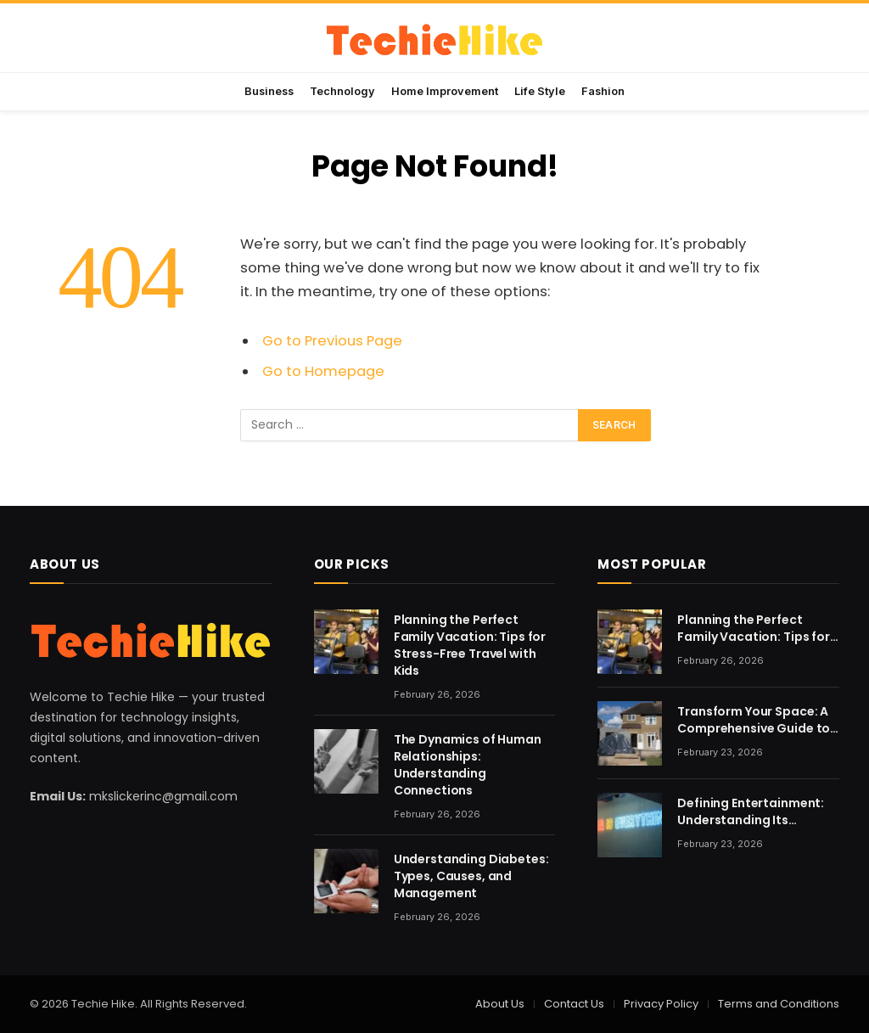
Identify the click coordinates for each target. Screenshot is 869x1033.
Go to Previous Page (332, 341)
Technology (342, 91)
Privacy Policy (661, 1004)
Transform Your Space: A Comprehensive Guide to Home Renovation (753, 720)
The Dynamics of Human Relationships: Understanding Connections (467, 765)
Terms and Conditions (778, 1004)
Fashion (603, 91)
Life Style (539, 91)
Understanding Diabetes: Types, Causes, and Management (471, 876)
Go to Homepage (323, 371)
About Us (499, 1004)
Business (269, 91)
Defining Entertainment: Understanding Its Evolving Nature (750, 811)
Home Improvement (444, 91)
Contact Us (574, 1004)
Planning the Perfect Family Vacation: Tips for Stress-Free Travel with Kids (470, 645)
